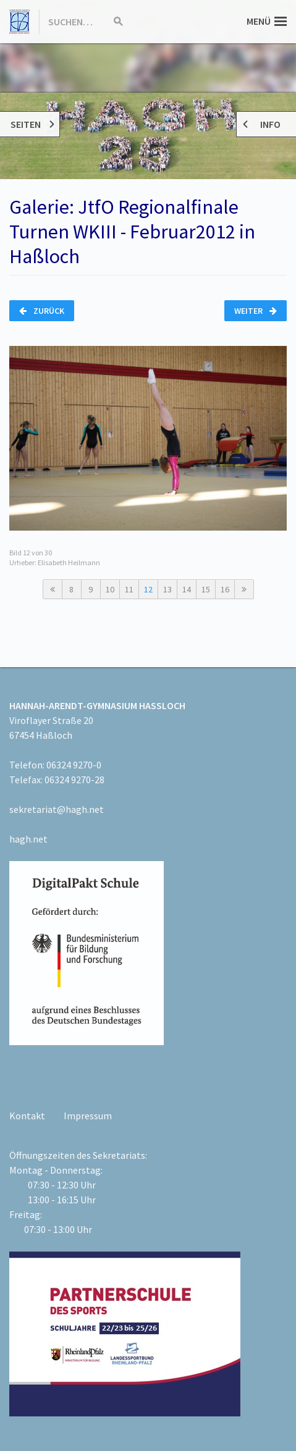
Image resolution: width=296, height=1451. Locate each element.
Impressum (88, 1115)
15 (205, 589)
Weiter (255, 310)
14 (186, 589)
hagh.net (28, 839)
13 (167, 589)
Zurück (41, 310)
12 (148, 589)
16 (225, 589)
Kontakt (27, 1115)
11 (129, 589)
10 (110, 589)
